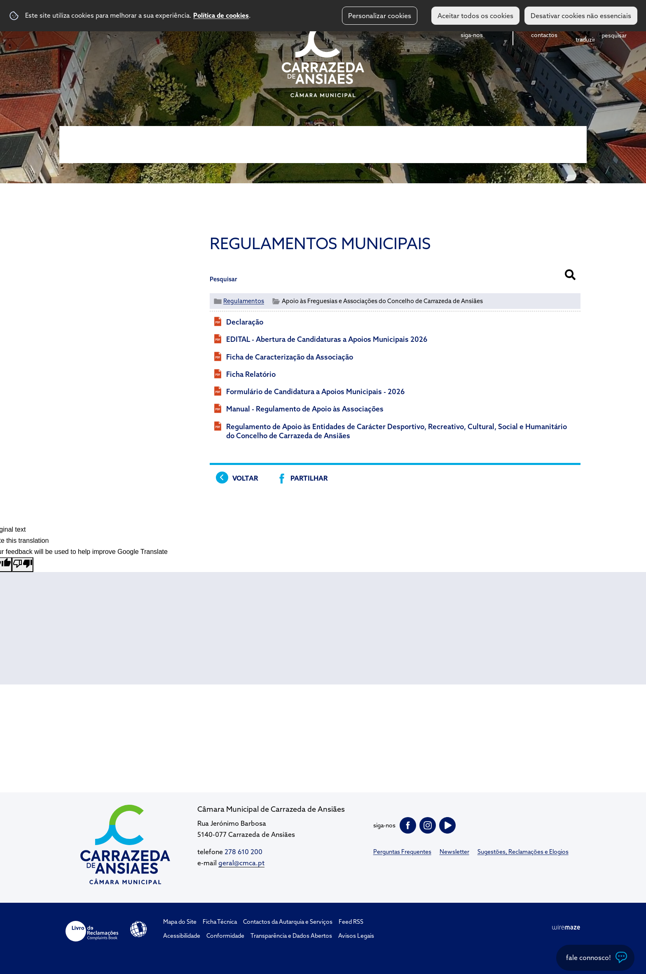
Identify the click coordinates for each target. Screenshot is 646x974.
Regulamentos (243, 301)
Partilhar (309, 478)
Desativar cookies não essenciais (581, 16)
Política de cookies (221, 15)
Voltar (245, 478)
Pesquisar (223, 279)
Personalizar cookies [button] (379, 16)
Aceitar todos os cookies (475, 16)
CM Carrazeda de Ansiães (323, 59)
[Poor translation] (22, 564)
